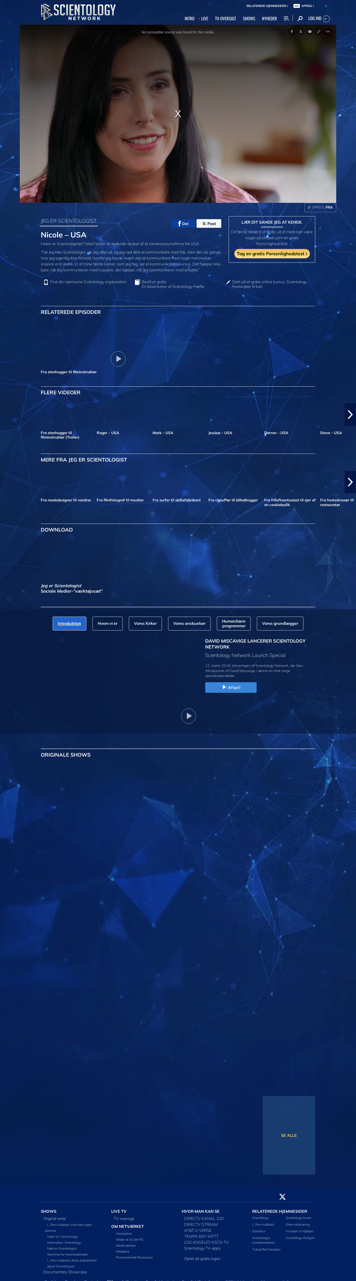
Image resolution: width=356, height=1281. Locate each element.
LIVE (204, 18)
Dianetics (258, 1231)
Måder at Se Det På (129, 1239)
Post (209, 223)
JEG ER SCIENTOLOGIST (69, 220)
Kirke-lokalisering (298, 1224)
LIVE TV (119, 1211)
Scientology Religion (300, 1238)
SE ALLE (289, 1135)
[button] (350, 414)
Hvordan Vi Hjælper (299, 1231)
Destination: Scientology (64, 1242)
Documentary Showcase (65, 1271)
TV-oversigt (124, 1218)
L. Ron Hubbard (263, 1224)
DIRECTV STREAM (201, 1224)
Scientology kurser (299, 1218)
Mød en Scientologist (61, 1248)
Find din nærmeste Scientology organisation (88, 281)
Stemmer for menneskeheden (67, 1254)
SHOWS (249, 18)
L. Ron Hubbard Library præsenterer (72, 1260)
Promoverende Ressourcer (134, 1257)
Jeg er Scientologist (60, 1266)
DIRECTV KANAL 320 (204, 1218)
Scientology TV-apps (202, 1248)
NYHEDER (269, 18)
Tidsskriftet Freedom (266, 1249)
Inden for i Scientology (62, 1236)
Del (183, 224)
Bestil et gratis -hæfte (173, 284)
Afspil (231, 687)
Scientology (260, 1218)
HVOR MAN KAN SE (201, 1211)
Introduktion (124, 1233)
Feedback (122, 1251)
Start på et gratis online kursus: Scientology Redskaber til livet (269, 284)
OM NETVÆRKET (127, 1226)
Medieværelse (126, 1245)
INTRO (189, 18)
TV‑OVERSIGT (225, 18)
